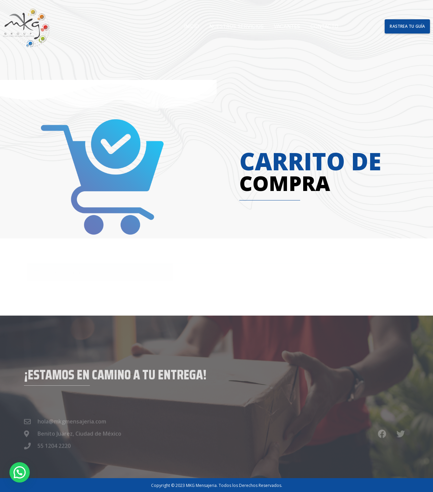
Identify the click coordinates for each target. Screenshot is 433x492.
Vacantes (287, 26)
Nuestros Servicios (236, 26)
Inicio (191, 26)
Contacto (324, 26)
